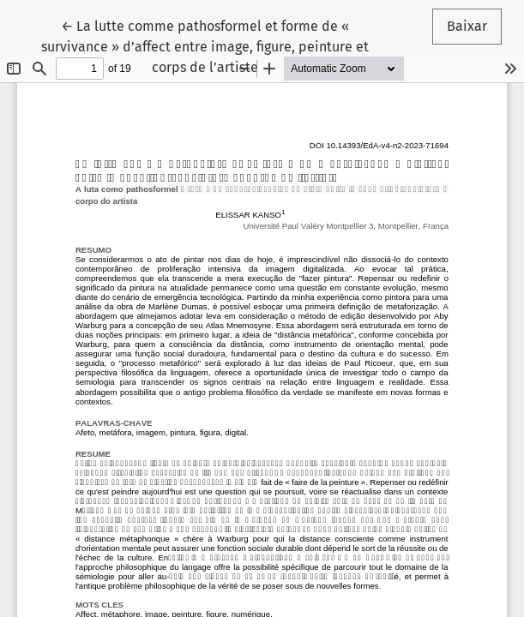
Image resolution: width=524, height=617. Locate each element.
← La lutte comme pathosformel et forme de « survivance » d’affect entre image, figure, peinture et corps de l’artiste (205, 45)
